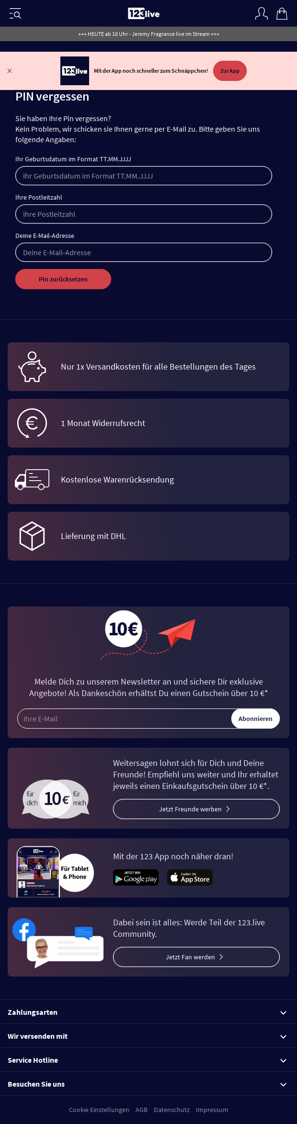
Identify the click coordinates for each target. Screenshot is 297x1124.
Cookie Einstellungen (99, 1109)
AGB (142, 1109)
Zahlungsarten (147, 1012)
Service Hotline (147, 1060)
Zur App (230, 70)
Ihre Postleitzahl (38, 197)
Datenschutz (172, 1109)
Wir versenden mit (147, 1036)
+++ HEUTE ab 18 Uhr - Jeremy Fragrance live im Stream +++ (148, 33)
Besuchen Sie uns (147, 1084)
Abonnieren (256, 718)
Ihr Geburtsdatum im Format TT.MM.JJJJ (73, 159)
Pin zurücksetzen (63, 279)
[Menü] (15, 13)
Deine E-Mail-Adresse (44, 235)
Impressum (212, 1109)
